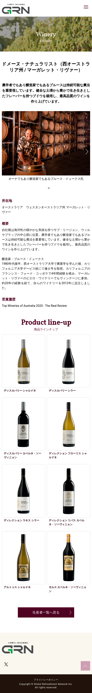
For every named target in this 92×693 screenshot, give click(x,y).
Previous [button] (5, 151)
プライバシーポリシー (46, 679)
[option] (46, 149)
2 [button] (49, 188)
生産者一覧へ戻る (46, 612)
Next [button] (86, 151)
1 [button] (43, 188)
